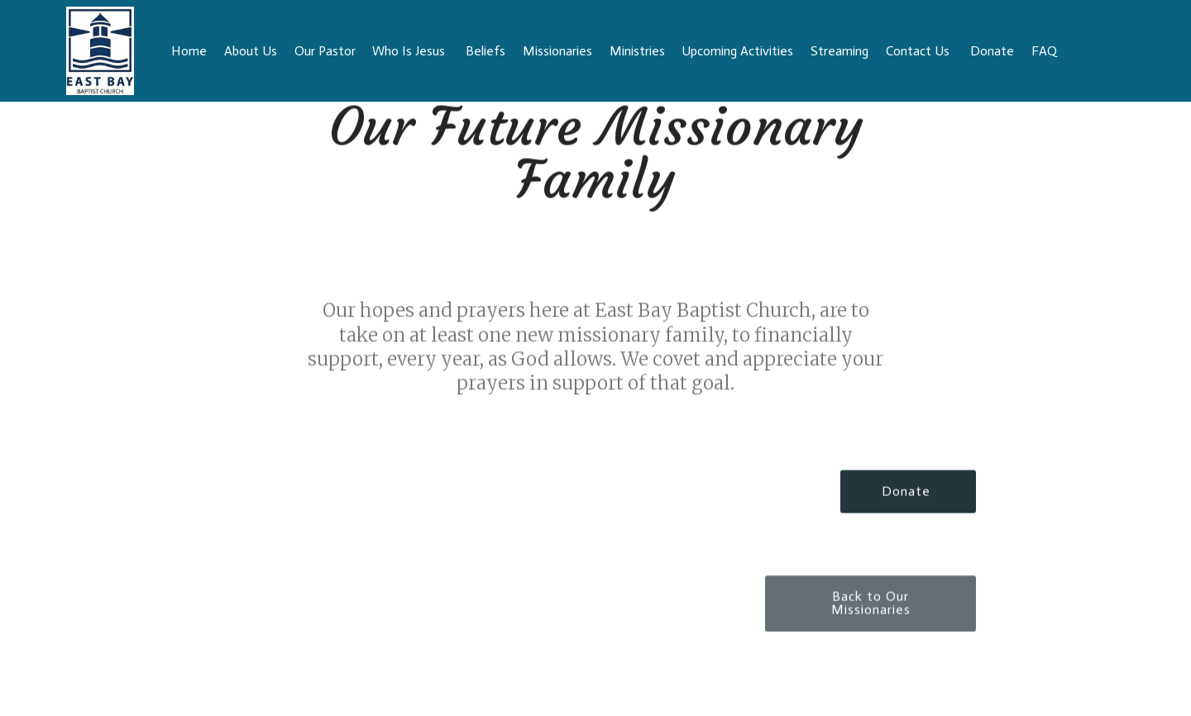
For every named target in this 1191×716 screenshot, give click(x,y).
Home (189, 51)
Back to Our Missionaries (871, 612)
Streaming (839, 51)
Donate (908, 492)
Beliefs (485, 51)
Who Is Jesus (410, 51)
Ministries (637, 51)
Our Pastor (325, 51)
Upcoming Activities (737, 51)
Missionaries (557, 51)
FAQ (1074, 51)
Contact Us (919, 51)
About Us (250, 51)
